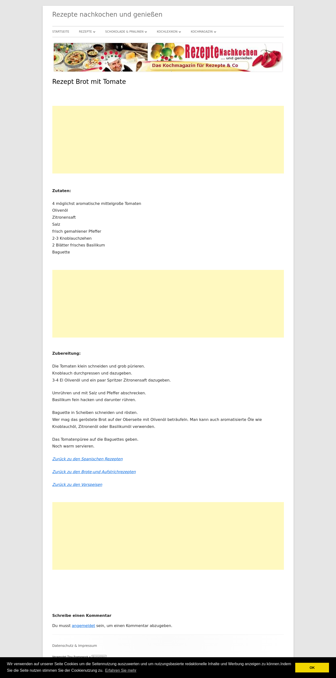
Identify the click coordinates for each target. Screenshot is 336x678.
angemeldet (83, 625)
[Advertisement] (168, 139)
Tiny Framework (77, 656)
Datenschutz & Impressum (74, 646)
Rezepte (85, 31)
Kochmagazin (202, 31)
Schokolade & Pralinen (124, 31)
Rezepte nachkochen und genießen (107, 14)
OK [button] (312, 668)
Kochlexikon (167, 31)
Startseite (60, 31)
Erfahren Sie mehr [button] (121, 670)
